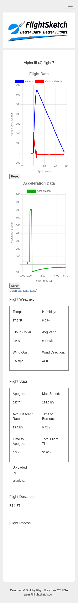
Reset (15, 176)
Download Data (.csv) (23, 290)
